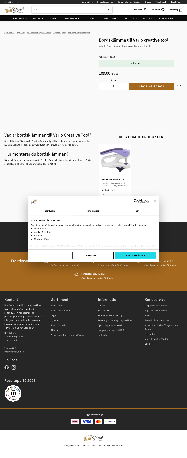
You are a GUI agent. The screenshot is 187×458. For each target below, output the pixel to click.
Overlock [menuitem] (38, 18)
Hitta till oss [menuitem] (103, 310)
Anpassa (93, 255)
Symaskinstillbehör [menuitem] (60, 310)
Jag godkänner (135, 255)
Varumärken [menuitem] (87, 2)
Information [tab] (94, 211)
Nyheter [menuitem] (147, 18)
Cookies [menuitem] (149, 343)
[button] (158, 9)
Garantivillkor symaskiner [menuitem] (157, 320)
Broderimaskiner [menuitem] (72, 18)
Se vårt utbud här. (25, 327)
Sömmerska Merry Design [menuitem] (129, 2)
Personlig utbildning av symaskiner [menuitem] (115, 320)
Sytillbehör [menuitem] (110, 18)
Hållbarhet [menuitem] (103, 335)
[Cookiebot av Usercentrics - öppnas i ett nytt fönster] (136, 201)
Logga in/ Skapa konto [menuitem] (156, 305)
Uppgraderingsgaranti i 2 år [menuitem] (111, 330)
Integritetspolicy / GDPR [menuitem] (156, 339)
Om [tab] (137, 211)
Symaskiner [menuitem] (18, 18)
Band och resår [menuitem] (58, 325)
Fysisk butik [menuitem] (161, 2)
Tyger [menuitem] (92, 18)
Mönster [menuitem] (129, 18)
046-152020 (13, 2)
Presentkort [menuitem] (150, 334)
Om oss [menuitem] (148, 2)
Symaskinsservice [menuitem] (105, 2)
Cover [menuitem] (53, 18)
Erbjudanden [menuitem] (166, 18)
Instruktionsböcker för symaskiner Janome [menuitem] (162, 327)
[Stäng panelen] (155, 201)
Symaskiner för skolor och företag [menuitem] (67, 335)
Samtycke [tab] (50, 211)
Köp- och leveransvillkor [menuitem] (156, 310)
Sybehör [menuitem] (55, 320)
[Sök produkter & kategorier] (72, 9)
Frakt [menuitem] (147, 315)
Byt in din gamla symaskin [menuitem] (110, 325)
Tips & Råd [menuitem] (175, 2)
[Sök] (108, 9)
